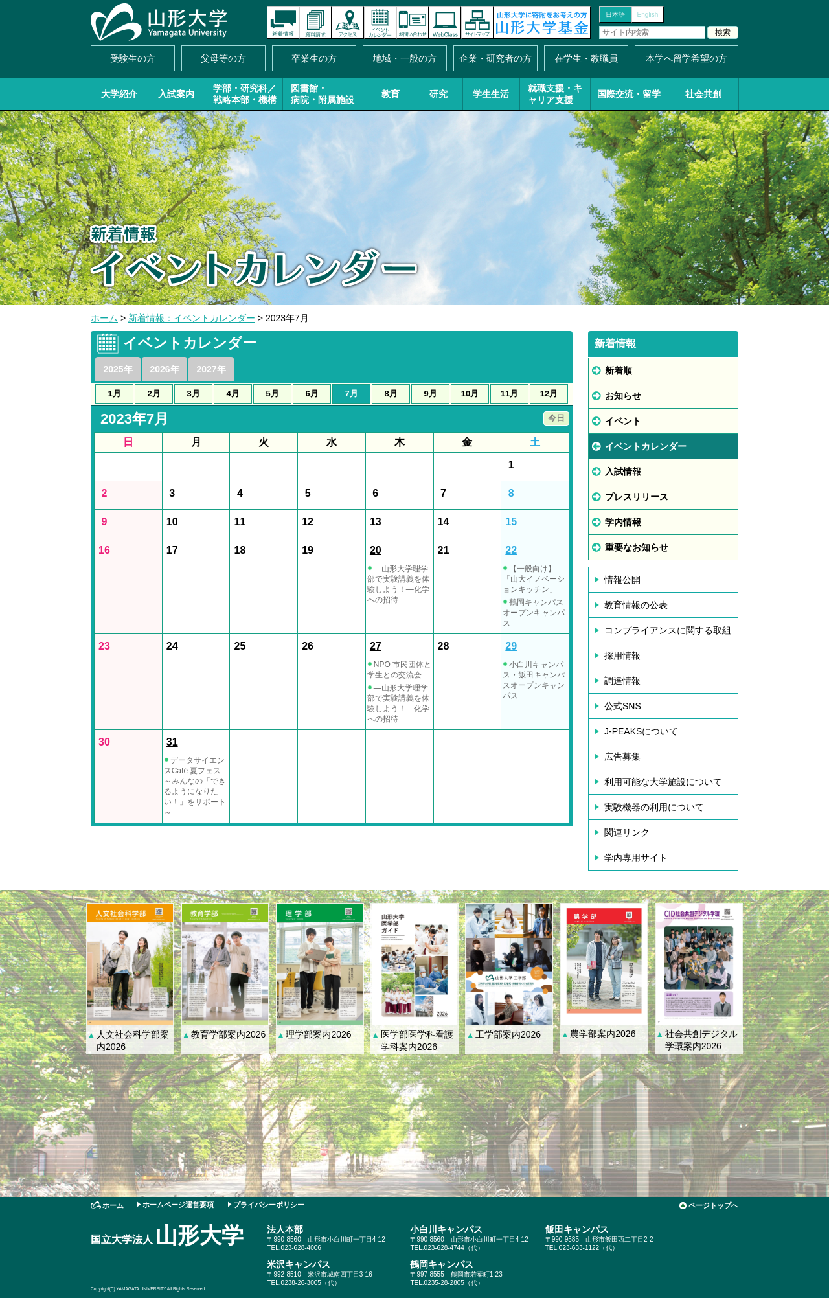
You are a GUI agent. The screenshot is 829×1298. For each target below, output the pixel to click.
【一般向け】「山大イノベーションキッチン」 (534, 579)
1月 (114, 393)
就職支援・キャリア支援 (555, 94)
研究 (438, 94)
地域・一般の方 (405, 58)
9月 (430, 393)
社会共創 (703, 94)
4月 (232, 393)
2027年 (210, 369)
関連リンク (627, 832)
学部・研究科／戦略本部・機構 (245, 94)
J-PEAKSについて (641, 731)
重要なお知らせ (636, 547)
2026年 (164, 369)
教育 (390, 94)
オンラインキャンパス (445, 22)
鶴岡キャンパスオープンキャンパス (534, 613)
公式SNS (622, 706)
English (648, 14)
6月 (311, 393)
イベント (623, 421)
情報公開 (622, 580)
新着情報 (283, 22)
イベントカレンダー (380, 22)
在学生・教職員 (586, 58)
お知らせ (623, 396)
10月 (470, 393)
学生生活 (491, 94)
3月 (193, 393)
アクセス (348, 22)
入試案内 (176, 94)
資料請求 (315, 22)
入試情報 (623, 471)
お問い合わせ (412, 22)
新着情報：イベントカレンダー (191, 318)
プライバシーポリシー (268, 1205)
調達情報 (622, 681)
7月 (351, 393)
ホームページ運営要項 (178, 1205)
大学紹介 (119, 94)
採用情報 (622, 655)
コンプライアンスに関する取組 (667, 630)
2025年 (117, 369)
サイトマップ (477, 22)
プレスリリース (636, 497)
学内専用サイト (636, 857)
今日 (556, 418)
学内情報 (623, 522)
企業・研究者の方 (495, 58)
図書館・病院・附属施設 (322, 94)
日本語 (615, 14)
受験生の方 (132, 58)
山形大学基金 (542, 22)
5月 (272, 393)
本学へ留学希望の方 (686, 58)
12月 (549, 393)
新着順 (618, 370)
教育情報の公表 (636, 605)
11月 (509, 393)
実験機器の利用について (654, 807)
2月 (153, 393)
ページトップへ (713, 1205)
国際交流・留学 (629, 94)
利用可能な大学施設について (663, 782)
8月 (390, 393)
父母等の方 (223, 58)
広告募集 (622, 756)
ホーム (104, 318)
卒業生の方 (314, 58)
